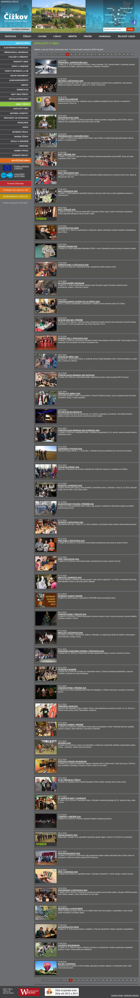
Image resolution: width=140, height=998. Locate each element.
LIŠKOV (57, 36)
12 (75, 54)
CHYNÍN (42, 36)
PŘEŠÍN (88, 36)
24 (123, 54)
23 (119, 54)
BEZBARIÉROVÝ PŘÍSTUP (10, 1)
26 (132, 54)
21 (111, 54)
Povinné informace (15, 183)
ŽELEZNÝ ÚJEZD (126, 36)
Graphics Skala (117, 995)
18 (99, 54)
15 (87, 54)
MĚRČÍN (72, 36)
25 (128, 54)
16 (91, 54)
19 (103, 54)
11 (71, 54)
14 (83, 54)
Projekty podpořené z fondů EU (21, 167)
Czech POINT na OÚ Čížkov (19, 175)
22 (116, 54)
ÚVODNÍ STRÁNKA (21, 29)
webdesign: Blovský (131, 995)
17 (95, 54)
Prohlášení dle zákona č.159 (15, 190)
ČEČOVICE (10, 36)
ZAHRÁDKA (105, 36)
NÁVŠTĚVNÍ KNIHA (21, 160)
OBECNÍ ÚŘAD (23, 43)
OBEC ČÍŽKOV (23, 104)
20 (107, 54)
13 (79, 54)
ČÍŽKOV (27, 36)
